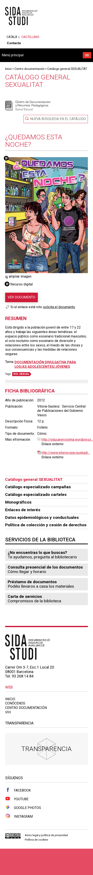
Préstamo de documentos (32, 581)
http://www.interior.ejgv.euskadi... (65, 453)
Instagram (19, 816)
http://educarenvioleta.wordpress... (67, 440)
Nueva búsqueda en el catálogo (58, 119)
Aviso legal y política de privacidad (46, 835)
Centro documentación (29, 69)
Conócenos (15, 703)
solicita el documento (59, 307)
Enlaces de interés (22, 509)
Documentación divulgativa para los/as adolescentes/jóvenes (45, 364)
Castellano (30, 37)
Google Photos (23, 807)
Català (12, 37)
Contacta (14, 43)
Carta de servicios (25, 596)
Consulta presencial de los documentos (45, 567)
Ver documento (21, 297)
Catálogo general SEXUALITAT (67, 69)
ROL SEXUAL (21, 374)
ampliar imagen (18, 276)
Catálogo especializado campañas (38, 486)
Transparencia (46, 748)
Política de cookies (36, 839)
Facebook (18, 790)
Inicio (8, 69)
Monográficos (18, 502)
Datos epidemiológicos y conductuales (42, 517)
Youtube (16, 798)
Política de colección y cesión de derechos (45, 524)
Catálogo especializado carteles (35, 494)
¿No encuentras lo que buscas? (37, 552)
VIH (8, 712)
